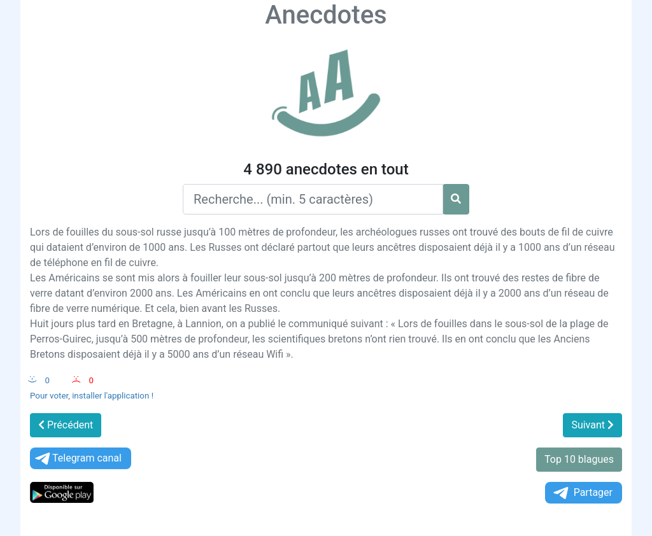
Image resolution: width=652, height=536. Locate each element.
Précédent (65, 425)
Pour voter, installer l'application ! (91, 395)
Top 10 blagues (579, 459)
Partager (582, 493)
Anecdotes (325, 15)
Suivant (592, 425)
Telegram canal (77, 458)
